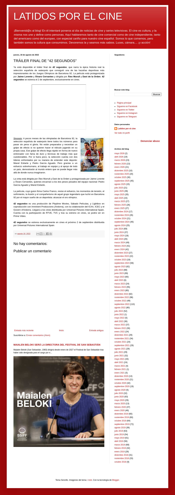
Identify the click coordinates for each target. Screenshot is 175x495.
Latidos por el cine (127, 128)
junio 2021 (119, 355)
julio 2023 (118, 270)
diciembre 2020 (121, 376)
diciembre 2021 (121, 335)
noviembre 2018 (121, 458)
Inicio (61, 330)
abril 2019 (118, 441)
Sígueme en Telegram (127, 116)
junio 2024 (119, 232)
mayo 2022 (119, 318)
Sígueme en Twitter (125, 110)
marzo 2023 (119, 284)
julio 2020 (118, 393)
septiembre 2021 (121, 345)
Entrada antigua (96, 330)
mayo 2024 (119, 235)
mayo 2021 (119, 359)
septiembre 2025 (121, 181)
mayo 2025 (119, 194)
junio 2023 (119, 273)
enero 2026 (119, 167)
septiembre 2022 (121, 304)
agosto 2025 (120, 184)
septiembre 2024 (121, 222)
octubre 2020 (120, 383)
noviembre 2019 (121, 417)
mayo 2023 (119, 277)
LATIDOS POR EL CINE (67, 16)
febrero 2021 (120, 369)
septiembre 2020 (121, 386)
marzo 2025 (119, 201)
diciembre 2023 (121, 253)
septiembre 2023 (121, 263)
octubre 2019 (120, 421)
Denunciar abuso (150, 141)
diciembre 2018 (121, 455)
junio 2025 (119, 191)
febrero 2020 (120, 407)
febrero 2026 (120, 164)
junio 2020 (119, 396)
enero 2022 (119, 331)
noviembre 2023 (121, 256)
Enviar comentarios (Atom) (38, 335)
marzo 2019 (119, 445)
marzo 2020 (119, 403)
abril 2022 (118, 321)
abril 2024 (118, 239)
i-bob (90, 480)
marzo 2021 (119, 366)
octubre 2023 (120, 260)
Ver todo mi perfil (122, 133)
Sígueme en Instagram (127, 113)
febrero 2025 (120, 205)
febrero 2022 (120, 328)
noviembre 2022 (121, 297)
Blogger (115, 480)
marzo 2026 (119, 160)
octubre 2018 (120, 462)
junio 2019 (119, 434)
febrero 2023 (120, 287)
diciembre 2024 (121, 211)
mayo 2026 (119, 153)
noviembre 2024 (121, 215)
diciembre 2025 (121, 170)
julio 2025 (118, 188)
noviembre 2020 (121, 379)
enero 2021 (119, 373)
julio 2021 (118, 352)
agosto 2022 (120, 307)
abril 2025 (118, 198)
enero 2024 (119, 249)
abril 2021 (118, 362)
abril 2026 (118, 157)
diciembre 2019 (121, 414)
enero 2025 (119, 208)
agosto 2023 (120, 266)
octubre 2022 (120, 301)
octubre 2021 (120, 342)
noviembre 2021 (121, 338)
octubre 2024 (120, 218)
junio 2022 (119, 314)
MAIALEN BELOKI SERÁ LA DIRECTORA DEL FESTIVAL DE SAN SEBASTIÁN (56, 344)
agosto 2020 (120, 390)
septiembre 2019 (121, 424)
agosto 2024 (120, 225)
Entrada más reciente (23, 330)
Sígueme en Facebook (127, 106)
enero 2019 (119, 451)
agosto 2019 (120, 427)
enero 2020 (119, 410)
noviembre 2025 (121, 174)
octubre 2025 (120, 177)
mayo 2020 (119, 400)
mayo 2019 (119, 438)
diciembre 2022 (121, 294)
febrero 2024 (120, 246)
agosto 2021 (120, 349)
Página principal (124, 103)
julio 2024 (118, 229)
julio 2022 (118, 311)
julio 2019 (118, 431)
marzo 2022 (119, 325)
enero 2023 (119, 290)
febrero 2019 (120, 448)
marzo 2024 (119, 242)
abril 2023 (118, 280)
